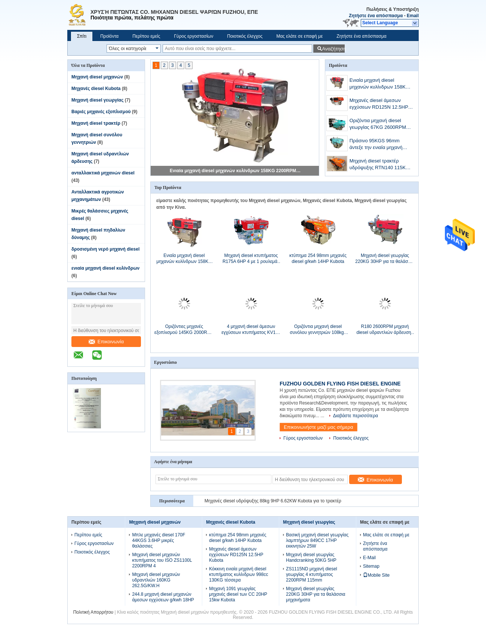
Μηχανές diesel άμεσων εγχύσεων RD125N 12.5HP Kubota (379, 104)
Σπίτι (81, 36)
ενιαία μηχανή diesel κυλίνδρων (105, 268)
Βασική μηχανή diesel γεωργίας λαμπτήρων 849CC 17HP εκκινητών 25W (317, 540)
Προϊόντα (109, 36)
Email (413, 15)
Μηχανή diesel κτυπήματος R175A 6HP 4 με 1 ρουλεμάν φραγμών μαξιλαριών (251, 258)
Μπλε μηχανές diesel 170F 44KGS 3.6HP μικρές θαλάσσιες (158, 540)
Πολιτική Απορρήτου (93, 612)
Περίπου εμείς (146, 36)
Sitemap (371, 566)
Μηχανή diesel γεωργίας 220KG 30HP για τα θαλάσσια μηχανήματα (384, 258)
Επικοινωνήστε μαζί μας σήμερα (318, 427)
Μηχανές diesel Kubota (96, 88)
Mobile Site (376, 575)
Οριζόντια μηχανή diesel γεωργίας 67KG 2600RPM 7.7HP (378, 124)
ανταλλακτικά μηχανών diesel (103, 173)
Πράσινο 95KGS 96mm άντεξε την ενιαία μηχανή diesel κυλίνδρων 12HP (376, 145)
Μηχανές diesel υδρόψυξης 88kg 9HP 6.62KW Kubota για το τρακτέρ (272, 500)
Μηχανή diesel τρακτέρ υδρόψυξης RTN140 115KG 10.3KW (380, 165)
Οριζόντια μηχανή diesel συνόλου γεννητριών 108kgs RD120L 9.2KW (318, 329)
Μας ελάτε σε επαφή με (299, 36)
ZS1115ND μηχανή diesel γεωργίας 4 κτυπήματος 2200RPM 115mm (311, 574)
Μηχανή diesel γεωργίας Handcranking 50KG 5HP (311, 557)
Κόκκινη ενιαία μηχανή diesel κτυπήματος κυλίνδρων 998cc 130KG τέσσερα (238, 574)
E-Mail (369, 557)
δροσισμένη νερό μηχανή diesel (105, 249)
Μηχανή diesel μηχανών (97, 77)
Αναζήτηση (333, 49)
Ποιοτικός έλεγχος (244, 36)
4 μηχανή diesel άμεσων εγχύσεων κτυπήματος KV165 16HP (250, 329)
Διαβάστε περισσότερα (355, 415)
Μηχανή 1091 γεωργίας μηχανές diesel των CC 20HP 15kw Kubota (238, 594)
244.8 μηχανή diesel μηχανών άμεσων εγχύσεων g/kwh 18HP (163, 597)
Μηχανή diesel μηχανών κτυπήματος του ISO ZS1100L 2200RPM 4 (162, 560)
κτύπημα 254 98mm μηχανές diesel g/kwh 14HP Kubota (318, 258)
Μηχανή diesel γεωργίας (97, 100)
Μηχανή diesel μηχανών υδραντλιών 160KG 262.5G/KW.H (156, 580)
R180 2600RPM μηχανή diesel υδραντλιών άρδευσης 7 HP (384, 329)
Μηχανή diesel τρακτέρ (95, 123)
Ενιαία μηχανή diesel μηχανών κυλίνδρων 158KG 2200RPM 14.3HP (235, 170)
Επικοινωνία (106, 341)
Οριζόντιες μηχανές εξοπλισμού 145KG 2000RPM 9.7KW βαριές (184, 329)
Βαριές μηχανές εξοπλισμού (100, 111)
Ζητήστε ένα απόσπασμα (376, 15)
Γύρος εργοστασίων (193, 36)
